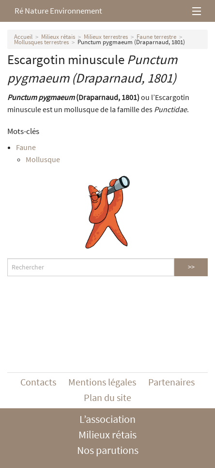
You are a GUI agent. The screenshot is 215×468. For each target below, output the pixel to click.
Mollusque (43, 159)
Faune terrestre (156, 36)
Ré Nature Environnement (58, 10)
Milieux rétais (58, 36)
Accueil (23, 36)
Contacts (38, 382)
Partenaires (171, 382)
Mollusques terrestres (41, 42)
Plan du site (107, 397)
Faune (26, 147)
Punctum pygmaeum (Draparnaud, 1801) (131, 42)
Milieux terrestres (106, 36)
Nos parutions (107, 450)
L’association (107, 419)
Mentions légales (102, 382)
